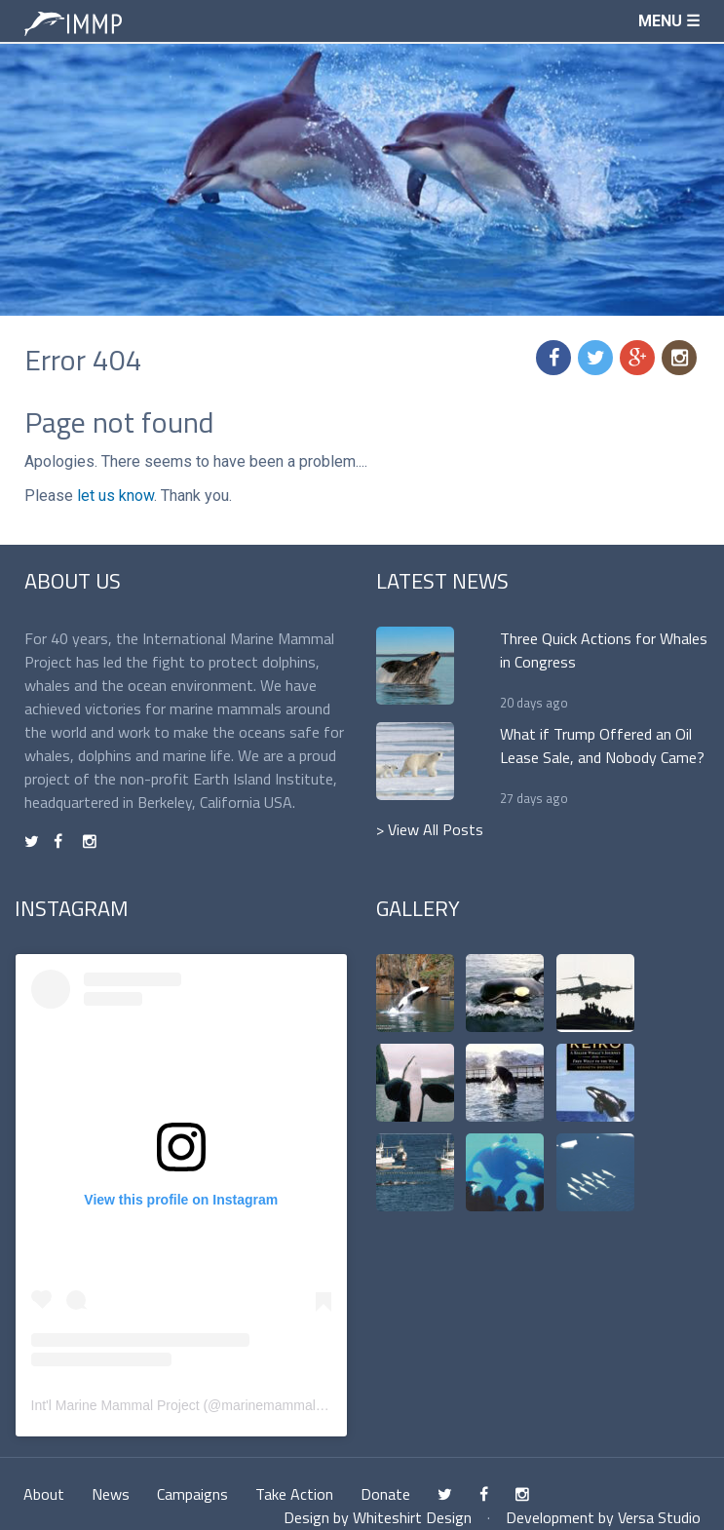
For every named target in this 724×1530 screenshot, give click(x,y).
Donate (385, 1494)
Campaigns (192, 1494)
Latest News (442, 580)
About (43, 1494)
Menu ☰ (669, 21)
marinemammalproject (288, 1405)
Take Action (294, 1494)
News (111, 1494)
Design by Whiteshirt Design (378, 1517)
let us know (115, 495)
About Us (72, 580)
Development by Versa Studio (603, 1517)
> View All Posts (429, 829)
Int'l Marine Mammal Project (115, 1405)
